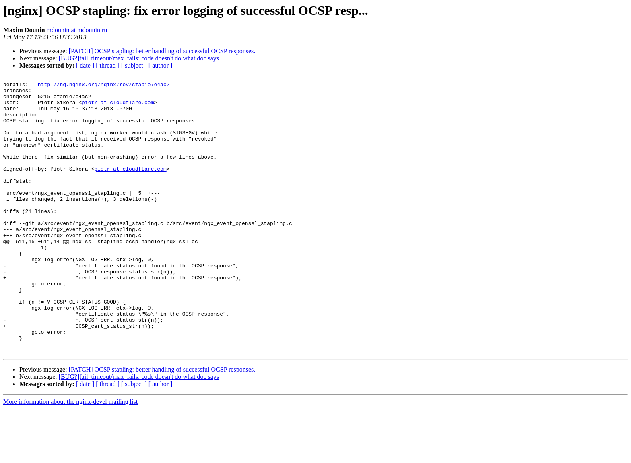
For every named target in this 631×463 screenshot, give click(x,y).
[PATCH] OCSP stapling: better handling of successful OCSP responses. (162, 51)
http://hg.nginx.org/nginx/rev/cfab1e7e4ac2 (104, 85)
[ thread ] (108, 65)
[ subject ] (134, 65)
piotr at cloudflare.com (118, 107)
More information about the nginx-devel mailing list (70, 456)
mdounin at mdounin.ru (77, 30)
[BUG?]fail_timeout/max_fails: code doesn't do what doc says (139, 58)
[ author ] (160, 65)
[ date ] (85, 65)
